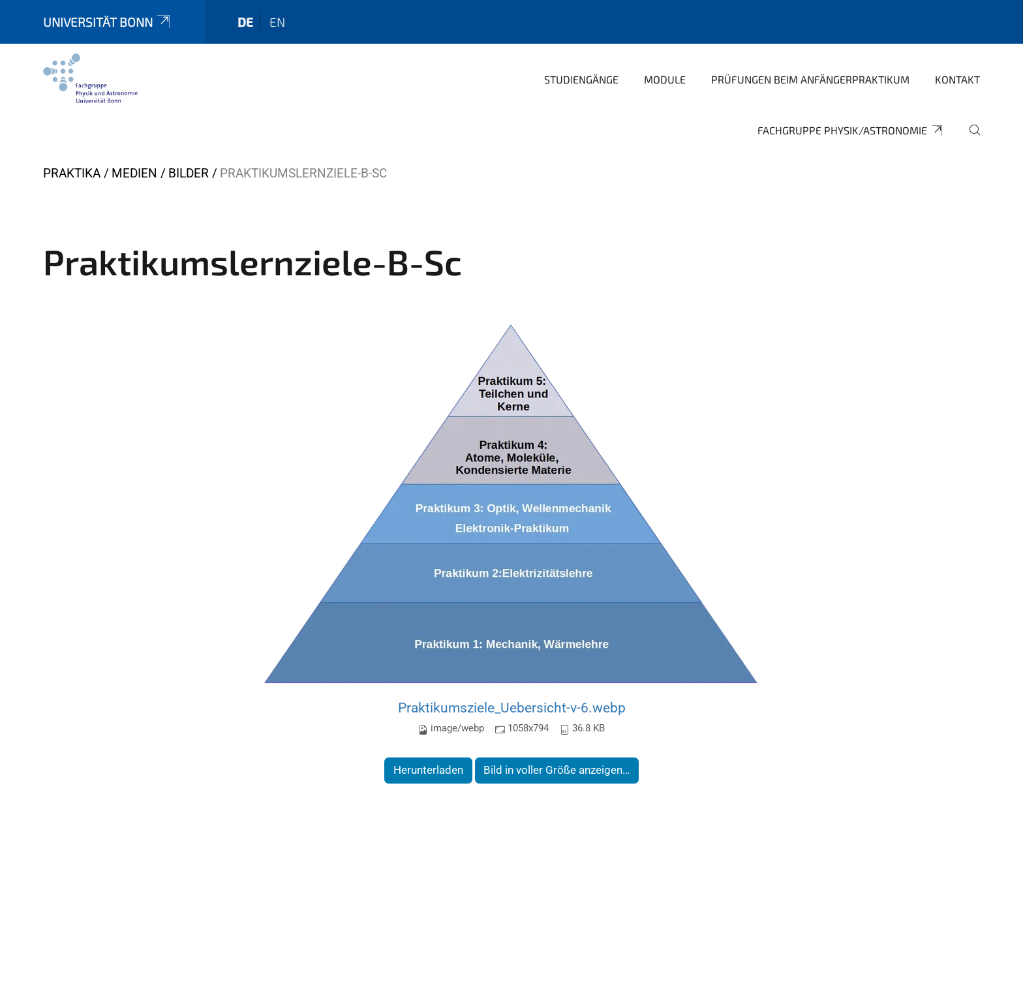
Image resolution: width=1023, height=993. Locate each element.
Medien (134, 173)
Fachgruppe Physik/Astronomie (850, 130)
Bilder (188, 173)
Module (665, 79)
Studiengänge (581, 79)
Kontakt (957, 79)
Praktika (71, 173)
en (277, 21)
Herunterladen (428, 769)
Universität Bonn (107, 21)
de (245, 21)
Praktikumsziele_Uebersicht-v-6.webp (512, 707)
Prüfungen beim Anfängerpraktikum (810, 79)
